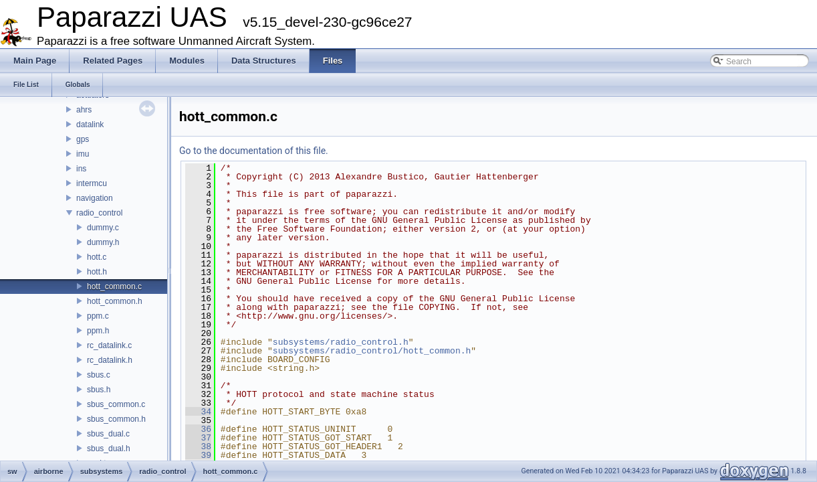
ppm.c (98, 316)
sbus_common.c (116, 404)
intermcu (91, 183)
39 (198, 455)
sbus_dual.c (108, 433)
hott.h (97, 271)
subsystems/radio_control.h (341, 342)
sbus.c (98, 375)
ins (81, 168)
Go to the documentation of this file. (253, 150)
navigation (94, 198)
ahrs (84, 109)
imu (82, 154)
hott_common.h (114, 301)
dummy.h (103, 242)
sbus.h (98, 389)
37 (198, 438)
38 (198, 446)
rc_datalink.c (109, 345)
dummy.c (103, 227)
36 (198, 429)
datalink (90, 124)
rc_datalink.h (109, 360)
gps (82, 139)
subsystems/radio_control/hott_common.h (372, 351)
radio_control (99, 213)
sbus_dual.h (108, 448)
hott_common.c (114, 286)
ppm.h (98, 330)
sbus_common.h (116, 419)
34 (198, 412)
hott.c (96, 257)
